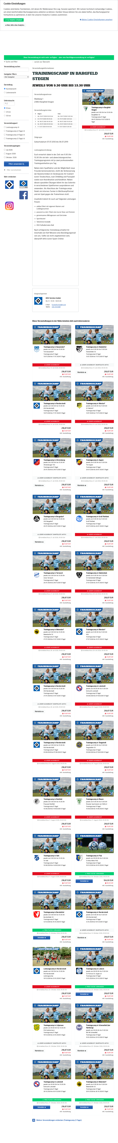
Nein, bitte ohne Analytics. (14, 25)
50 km (7, 116)
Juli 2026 (8, 150)
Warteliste (81, 372)
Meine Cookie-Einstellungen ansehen (96, 20)
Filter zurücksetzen (14, 170)
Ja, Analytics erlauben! (13, 20)
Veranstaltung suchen (16, 67)
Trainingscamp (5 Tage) (14, 139)
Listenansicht (10, 93)
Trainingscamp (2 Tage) (14, 131)
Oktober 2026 (10, 157)
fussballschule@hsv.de (59, 305)
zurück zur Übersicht (42, 62)
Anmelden (84, 881)
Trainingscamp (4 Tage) (14, 135)
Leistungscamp (11, 127)
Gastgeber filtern (16, 75)
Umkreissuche (9, 101)
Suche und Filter (12, 62)
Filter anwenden (16, 164)
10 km (7, 108)
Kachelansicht (10, 89)
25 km (7, 112)
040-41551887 (56, 307)
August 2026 (10, 154)
